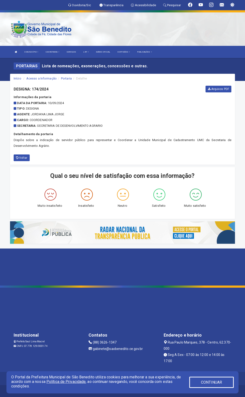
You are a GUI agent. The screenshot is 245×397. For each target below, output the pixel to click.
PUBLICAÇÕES (144, 52)
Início (17, 78)
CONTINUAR (211, 382)
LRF (86, 52)
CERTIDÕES (123, 52)
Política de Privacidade (66, 381)
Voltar (21, 157)
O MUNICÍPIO (31, 52)
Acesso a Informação (41, 78)
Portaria (66, 78)
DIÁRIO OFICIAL (103, 52)
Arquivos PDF (218, 89)
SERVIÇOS (71, 52)
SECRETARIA (52, 52)
